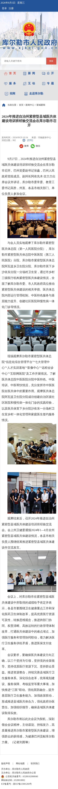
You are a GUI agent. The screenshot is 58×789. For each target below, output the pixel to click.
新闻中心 (30, 105)
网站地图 (20, 763)
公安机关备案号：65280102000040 (19, 776)
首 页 (10, 73)
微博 (24, 146)
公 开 (48, 73)
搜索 (51, 61)
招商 (10, 93)
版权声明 (5, 763)
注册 (11, 8)
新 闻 (29, 73)
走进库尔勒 (33, 93)
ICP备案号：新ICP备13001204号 (16, 784)
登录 (4, 8)
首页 (21, 105)
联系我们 (35, 763)
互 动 (29, 83)
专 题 (48, 83)
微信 (35, 146)
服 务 (10, 83)
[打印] (30, 140)
